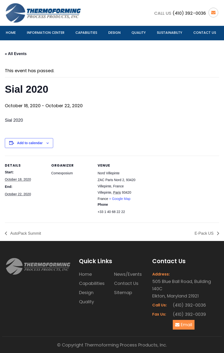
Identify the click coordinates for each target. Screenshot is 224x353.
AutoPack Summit (25, 233)
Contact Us (204, 32)
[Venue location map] (169, 188)
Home (11, 32)
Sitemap (123, 292)
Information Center (46, 32)
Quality (138, 32)
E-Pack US (205, 233)
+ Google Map (119, 199)
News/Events (128, 274)
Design (114, 32)
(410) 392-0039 (189, 314)
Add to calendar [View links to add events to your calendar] (30, 143)
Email (183, 325)
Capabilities (86, 32)
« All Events (16, 54)
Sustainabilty (169, 32)
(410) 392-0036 (189, 13)
